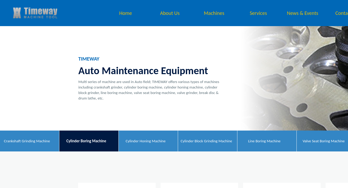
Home (125, 13)
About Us (170, 13)
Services (258, 13)
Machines (214, 13)
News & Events (302, 13)
